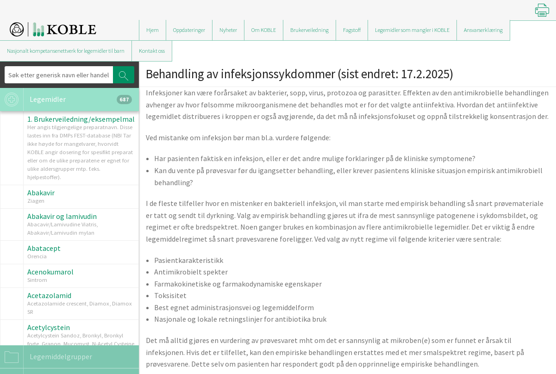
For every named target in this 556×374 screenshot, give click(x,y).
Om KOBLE (263, 29)
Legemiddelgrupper (46, 356)
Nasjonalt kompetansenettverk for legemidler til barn (66, 50)
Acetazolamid (49, 295)
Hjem (152, 29)
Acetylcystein (48, 327)
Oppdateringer (189, 29)
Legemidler (66, 99)
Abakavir (41, 192)
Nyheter (228, 29)
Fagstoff (352, 29)
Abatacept (44, 248)
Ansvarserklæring (483, 29)
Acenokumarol (50, 271)
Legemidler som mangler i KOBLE (412, 29)
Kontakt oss (152, 50)
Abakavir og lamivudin (62, 216)
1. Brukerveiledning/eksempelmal (81, 119)
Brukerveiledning (309, 29)
